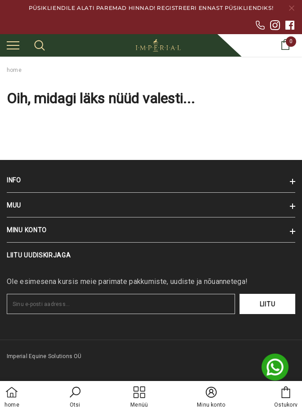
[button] (75, 397)
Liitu (267, 304)
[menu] (13, 45)
